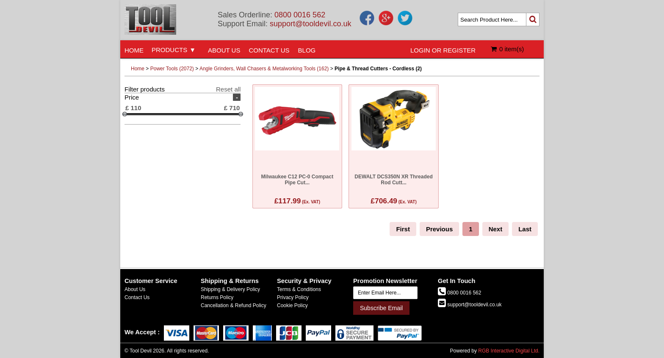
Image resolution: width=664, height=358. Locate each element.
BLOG (307, 50)
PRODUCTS (169, 49)
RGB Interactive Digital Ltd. (509, 351)
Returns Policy (217, 297)
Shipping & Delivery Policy (230, 289)
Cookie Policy (292, 305)
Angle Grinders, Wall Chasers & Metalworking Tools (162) (264, 69)
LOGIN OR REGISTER (443, 50)
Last (524, 229)
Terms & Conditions (299, 289)
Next (496, 229)
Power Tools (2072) (172, 69)
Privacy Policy (293, 297)
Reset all (228, 89)
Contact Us (137, 297)
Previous (439, 229)
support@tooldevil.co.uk (310, 23)
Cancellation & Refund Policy (233, 305)
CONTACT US (269, 50)
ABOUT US (224, 50)
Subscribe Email (381, 308)
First (403, 229)
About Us (135, 289)
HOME (134, 50)
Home (137, 69)
